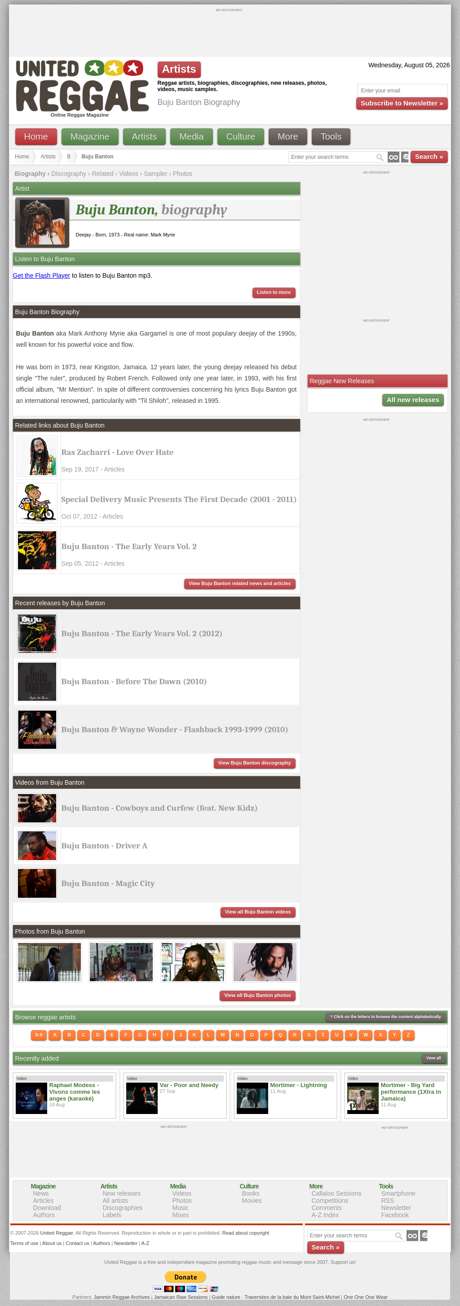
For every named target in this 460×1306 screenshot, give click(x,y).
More (288, 136)
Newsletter (396, 1207)
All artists (115, 1200)
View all (433, 1058)
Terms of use (24, 1243)
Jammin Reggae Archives (122, 1297)
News (41, 1193)
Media (191, 136)
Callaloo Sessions (337, 1193)
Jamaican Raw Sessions (181, 1297)
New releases (122, 1193)
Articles (43, 1200)
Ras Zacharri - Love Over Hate (118, 452)
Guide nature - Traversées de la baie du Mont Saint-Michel (276, 1297)
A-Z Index (325, 1215)
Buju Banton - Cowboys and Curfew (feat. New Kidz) (160, 808)
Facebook (395, 1215)
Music (180, 1207)
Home (36, 136)
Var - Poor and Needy (189, 1085)
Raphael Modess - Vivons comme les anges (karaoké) (74, 1092)
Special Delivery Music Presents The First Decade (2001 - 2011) (179, 499)
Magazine (90, 136)
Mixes (180, 1215)
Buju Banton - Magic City (108, 883)
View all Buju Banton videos (258, 911)
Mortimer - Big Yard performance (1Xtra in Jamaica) (411, 1092)
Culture (240, 136)
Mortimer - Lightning (298, 1085)
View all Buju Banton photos (257, 995)
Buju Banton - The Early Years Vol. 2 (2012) (142, 633)
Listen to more (274, 292)
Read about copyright (246, 1233)
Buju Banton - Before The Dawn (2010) (135, 681)
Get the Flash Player (42, 275)
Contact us (77, 1243)
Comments (327, 1207)
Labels (112, 1215)
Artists (144, 136)
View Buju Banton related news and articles (240, 583)
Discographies (123, 1207)
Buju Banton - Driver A (105, 846)
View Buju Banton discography (254, 762)
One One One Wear (366, 1297)
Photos (183, 173)
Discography (68, 173)
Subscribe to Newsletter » (402, 103)
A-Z (145, 1243)
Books (251, 1193)
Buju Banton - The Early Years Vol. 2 (129, 546)
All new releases (413, 399)
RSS (387, 1200)
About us (52, 1243)
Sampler (155, 173)
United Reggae (56, 1233)
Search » (429, 156)
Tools (331, 136)
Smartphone (398, 1193)
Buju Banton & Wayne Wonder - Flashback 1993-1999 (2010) (175, 729)
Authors (44, 1215)
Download (47, 1207)
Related (102, 173)
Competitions (330, 1200)
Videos (128, 173)
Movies (252, 1200)
